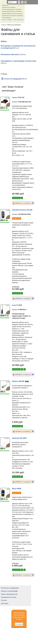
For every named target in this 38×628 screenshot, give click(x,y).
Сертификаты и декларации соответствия (18, 61)
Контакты (4, 588)
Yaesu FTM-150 (18, 97)
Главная (3, 25)
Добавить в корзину (21, 203)
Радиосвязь (5, 5)
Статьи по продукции (11, 79)
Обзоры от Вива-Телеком (18, 19)
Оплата (4, 600)
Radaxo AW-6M (18, 381)
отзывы (13, 597)
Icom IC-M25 (17, 305)
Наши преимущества (9, 594)
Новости (4, 591)
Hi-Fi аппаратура (6, 17)
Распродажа (9, 19)
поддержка (14, 588)
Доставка (4, 603)
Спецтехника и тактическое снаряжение (12, 15)
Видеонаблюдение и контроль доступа (12, 13)
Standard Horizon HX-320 (22, 210)
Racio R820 (16, 489)
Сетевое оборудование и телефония (11, 9)
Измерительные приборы (8, 7)
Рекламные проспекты (10, 54)
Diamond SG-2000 (19, 438)
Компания (5, 597)
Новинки (3, 19)
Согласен (19, 624)
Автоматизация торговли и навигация (12, 11)
